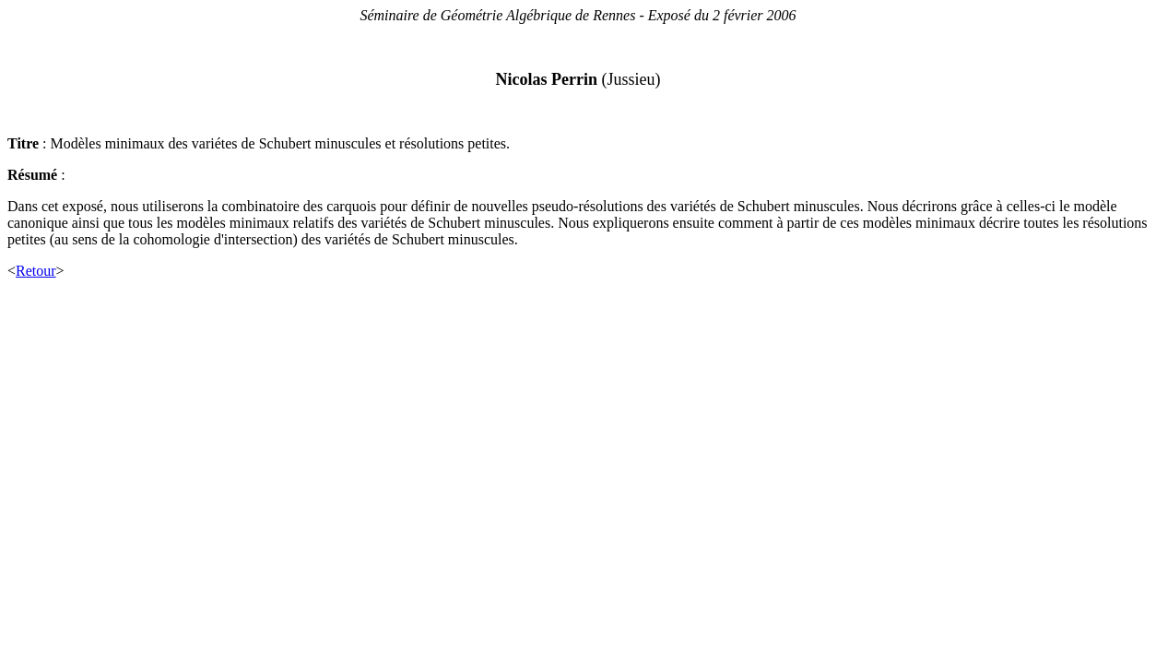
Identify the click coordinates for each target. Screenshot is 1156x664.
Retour (36, 271)
